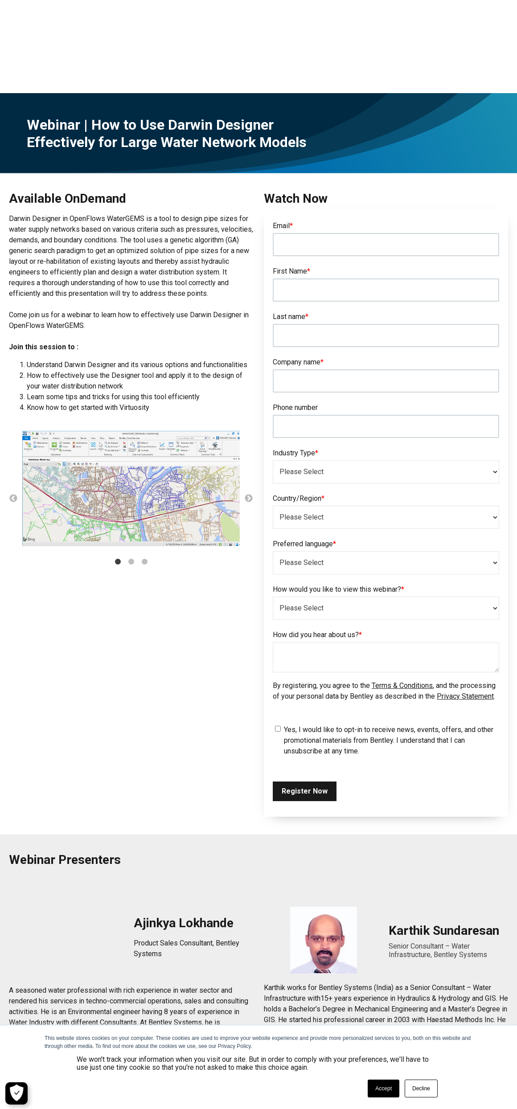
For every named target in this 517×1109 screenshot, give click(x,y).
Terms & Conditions (402, 637)
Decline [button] (421, 1088)
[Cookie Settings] (16, 1093)
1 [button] (117, 513)
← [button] (13, 450)
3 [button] (144, 513)
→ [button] (248, 450)
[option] (131, 440)
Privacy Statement (465, 647)
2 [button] (131, 513)
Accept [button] (383, 1088)
